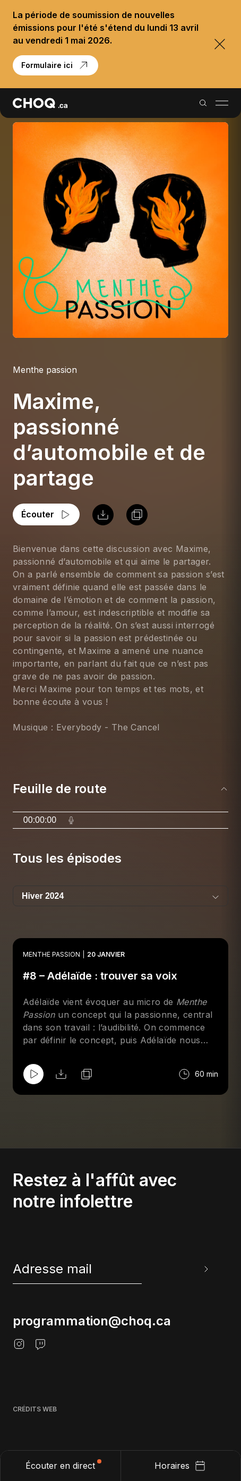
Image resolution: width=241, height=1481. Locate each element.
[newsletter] (111, 1269)
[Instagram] (19, 1344)
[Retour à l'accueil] (40, 103)
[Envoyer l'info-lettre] (205, 1269)
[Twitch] (40, 1344)
